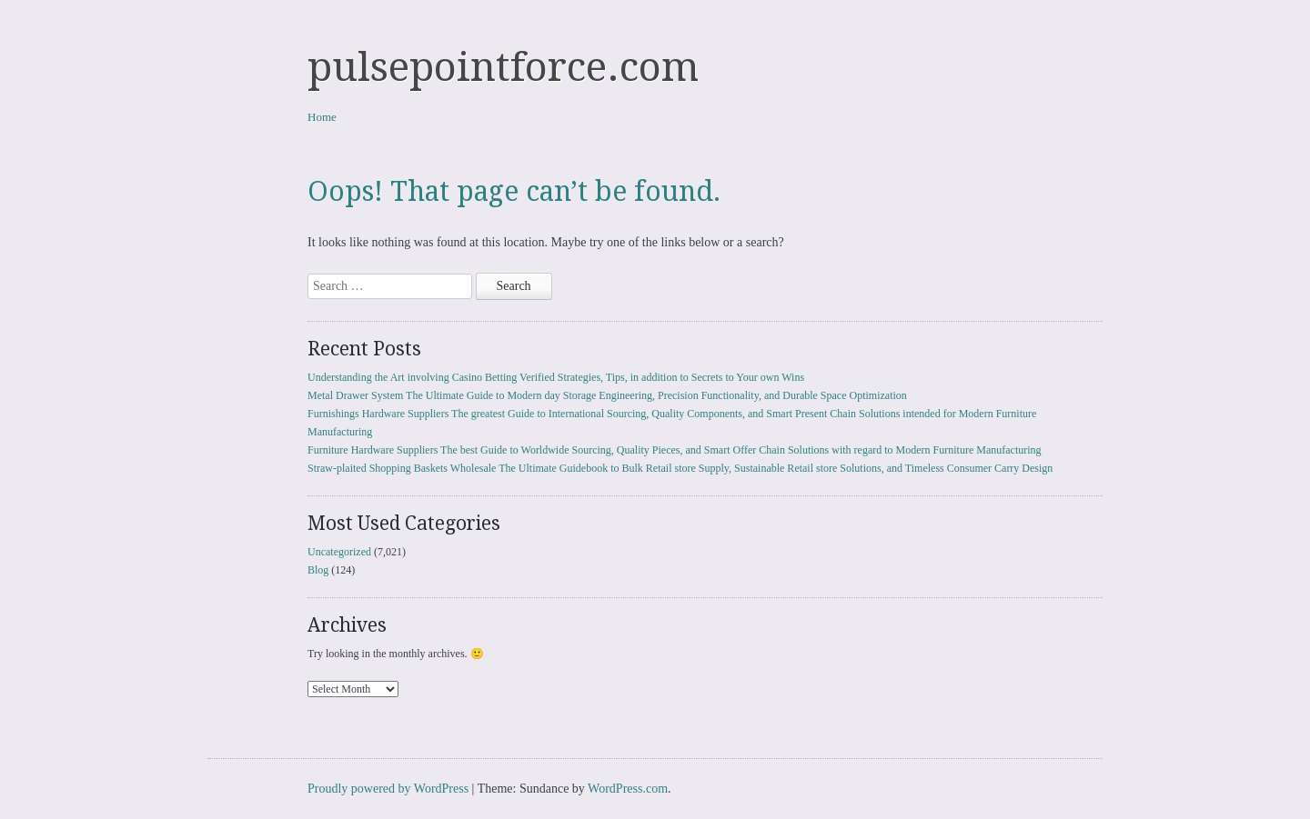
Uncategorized (339, 551)
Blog (317, 570)
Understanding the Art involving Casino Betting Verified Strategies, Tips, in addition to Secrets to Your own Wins (555, 377)
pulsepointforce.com (503, 67)
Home (322, 117)
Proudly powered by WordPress (388, 788)
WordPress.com (628, 788)
